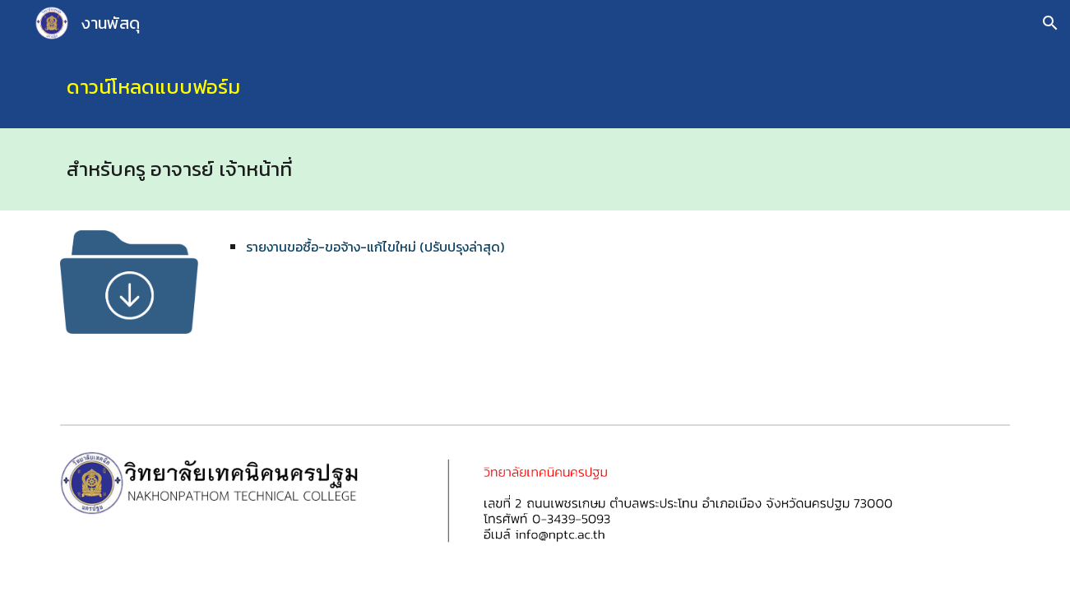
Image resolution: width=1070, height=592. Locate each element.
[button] (1050, 23)
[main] (534, 87)
